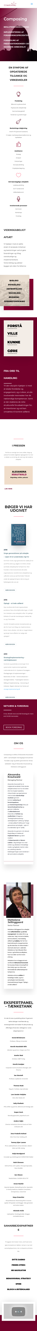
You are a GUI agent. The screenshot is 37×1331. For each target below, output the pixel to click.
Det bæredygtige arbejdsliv (18, 182)
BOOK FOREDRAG (14, 727)
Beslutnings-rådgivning (18, 128)
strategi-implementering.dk (12, 689)
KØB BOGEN (10, 590)
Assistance (18, 151)
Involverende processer (18, 206)
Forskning (18, 101)
